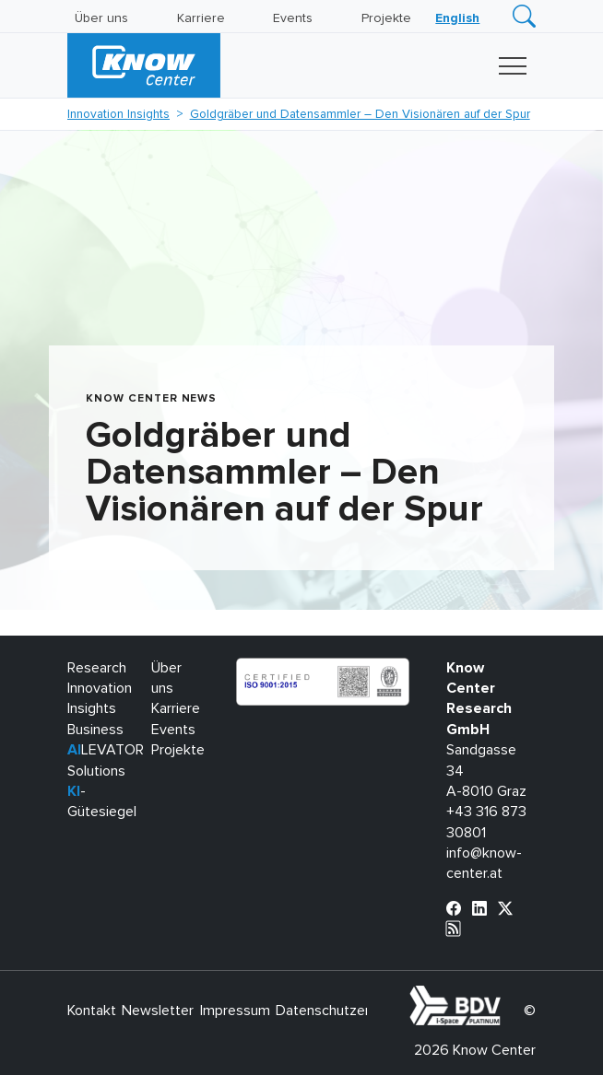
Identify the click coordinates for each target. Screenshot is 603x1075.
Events (293, 18)
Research (96, 667)
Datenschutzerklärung (345, 1010)
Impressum (235, 1010)
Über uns (101, 18)
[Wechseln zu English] (457, 18)
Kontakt (91, 1010)
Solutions (96, 771)
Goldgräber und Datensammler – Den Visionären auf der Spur (360, 114)
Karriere (201, 18)
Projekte (386, 18)
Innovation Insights (118, 114)
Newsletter (158, 1010)
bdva (504, 995)
